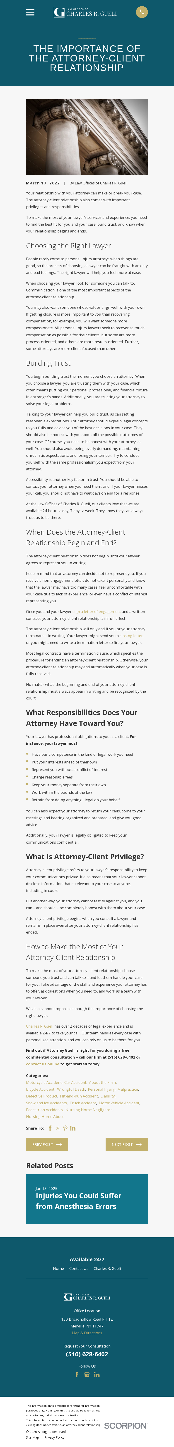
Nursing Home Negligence (89, 1109)
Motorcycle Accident (44, 1082)
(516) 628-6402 (87, 1354)
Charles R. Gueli (39, 1026)
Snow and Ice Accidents (46, 1102)
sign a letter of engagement (96, 611)
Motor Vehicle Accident (119, 1102)
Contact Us (78, 1268)
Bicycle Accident (40, 1089)
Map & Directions (87, 1332)
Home (58, 1268)
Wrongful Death (71, 1089)
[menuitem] (32, 1437)
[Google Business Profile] (86, 1374)
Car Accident (75, 1082)
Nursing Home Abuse (45, 1116)
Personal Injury (101, 1089)
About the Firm (102, 1082)
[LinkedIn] (96, 1374)
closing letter (131, 635)
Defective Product (41, 1096)
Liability (108, 1096)
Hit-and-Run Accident (79, 1096)
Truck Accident (83, 1102)
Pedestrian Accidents (44, 1109)
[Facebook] (77, 1374)
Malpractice (127, 1089)
